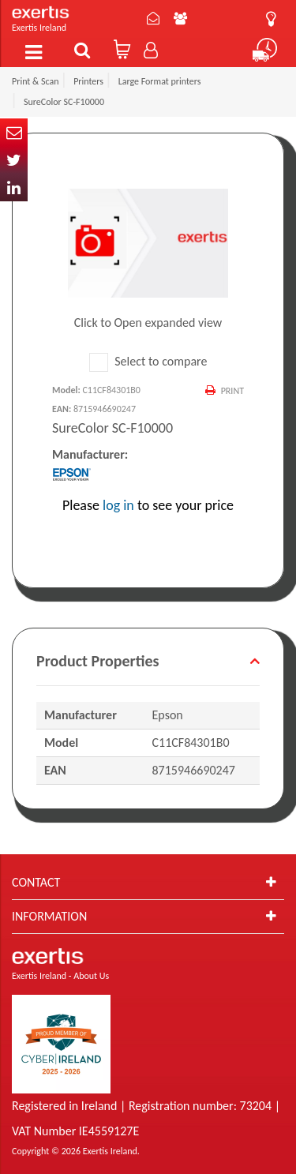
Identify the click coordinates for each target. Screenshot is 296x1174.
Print (232, 390)
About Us (180, 18)
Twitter (14, 160)
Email (14, 132)
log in (118, 505)
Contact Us (153, 18)
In (14, 187)
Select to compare (148, 361)
